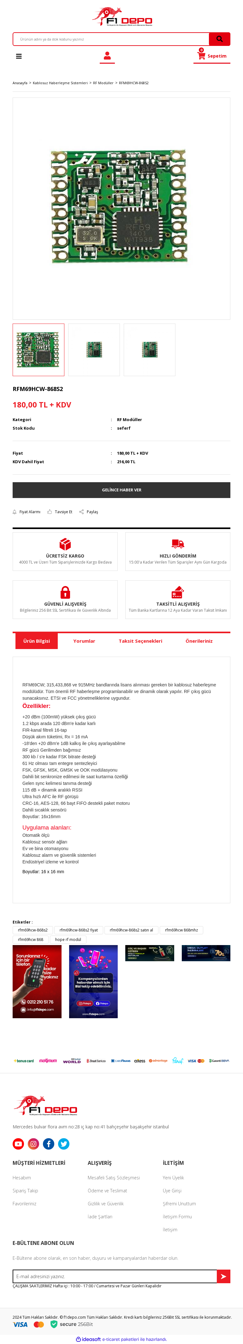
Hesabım (22, 1178)
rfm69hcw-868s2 (33, 930)
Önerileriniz (199, 641)
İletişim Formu (177, 1217)
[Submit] (223, 1276)
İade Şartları (100, 1217)
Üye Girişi (172, 1191)
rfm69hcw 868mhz (181, 930)
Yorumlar (84, 641)
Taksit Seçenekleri (140, 641)
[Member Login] (107, 56)
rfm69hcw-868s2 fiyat (79, 930)
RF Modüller (129, 419)
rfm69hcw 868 (30, 939)
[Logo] (121, 16)
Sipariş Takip (25, 1191)
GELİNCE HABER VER (121, 490)
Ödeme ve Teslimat (107, 1191)
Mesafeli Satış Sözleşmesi (114, 1178)
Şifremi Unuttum (179, 1204)
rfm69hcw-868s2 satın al (131, 930)
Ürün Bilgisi (36, 641)
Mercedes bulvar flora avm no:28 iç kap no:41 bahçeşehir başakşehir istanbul (91, 1127)
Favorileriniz (24, 1204)
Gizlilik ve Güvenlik (106, 1204)
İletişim (170, 1230)
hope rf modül (68, 939)
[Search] (121, 39)
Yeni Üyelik (173, 1178)
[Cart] (211, 56)
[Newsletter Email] (121, 1276)
